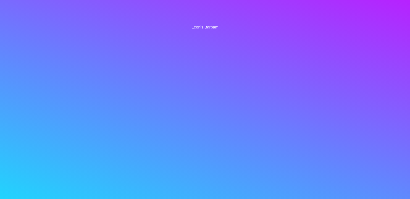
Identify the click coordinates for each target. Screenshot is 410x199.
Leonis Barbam (205, 27)
